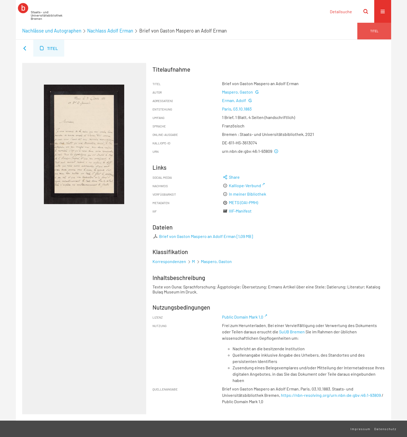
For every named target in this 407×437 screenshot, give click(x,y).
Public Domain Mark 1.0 (242, 316)
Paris (226, 108)
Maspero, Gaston (237, 91)
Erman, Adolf (234, 100)
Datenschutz (385, 429)
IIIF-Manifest (240, 210)
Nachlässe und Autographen (51, 31)
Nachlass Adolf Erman (110, 31)
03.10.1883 (242, 108)
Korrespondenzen (169, 261)
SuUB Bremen (292, 331)
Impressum (360, 429)
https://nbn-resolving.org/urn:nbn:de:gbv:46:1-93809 (331, 395)
